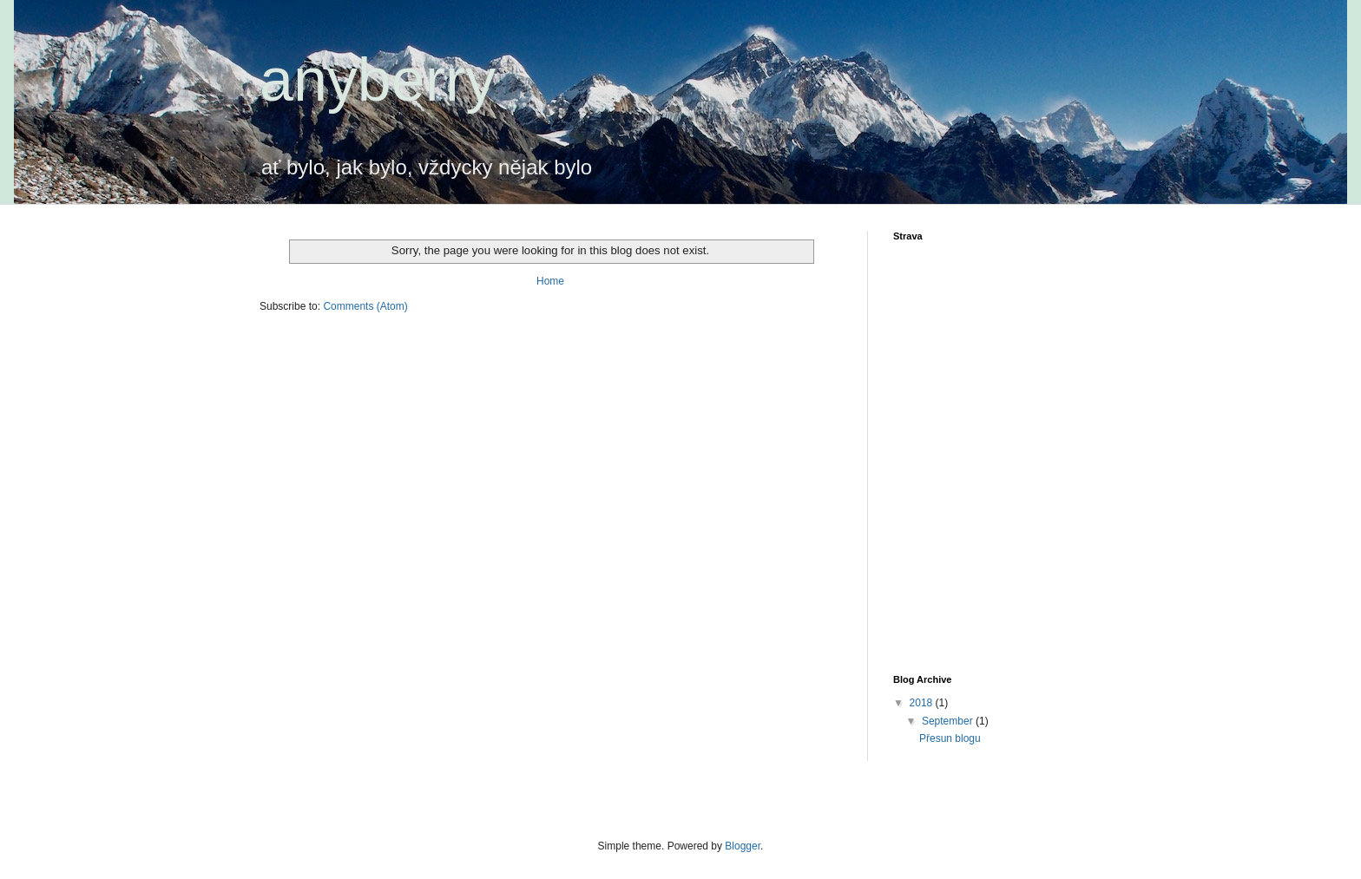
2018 (923, 703)
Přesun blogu (950, 738)
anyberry (378, 80)
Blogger (742, 846)
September (949, 721)
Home (550, 281)
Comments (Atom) (365, 306)
